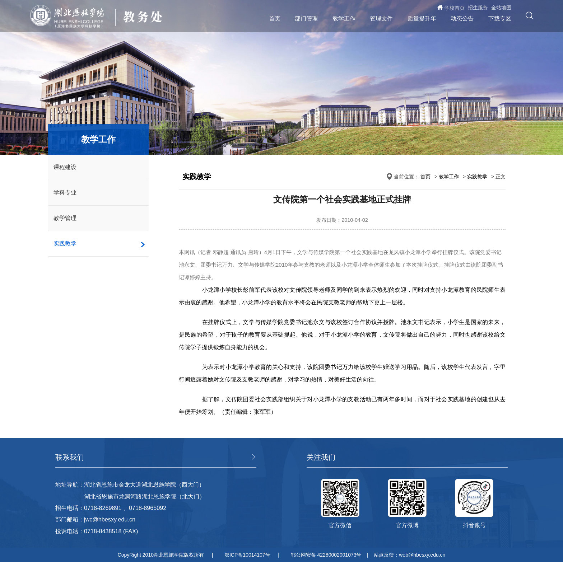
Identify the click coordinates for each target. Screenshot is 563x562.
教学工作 (343, 18)
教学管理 (64, 218)
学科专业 (64, 192)
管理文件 (381, 18)
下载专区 (499, 18)
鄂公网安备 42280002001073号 (326, 555)
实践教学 (64, 243)
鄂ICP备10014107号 (247, 555)
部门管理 (306, 18)
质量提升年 (422, 18)
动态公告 (462, 18)
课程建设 (64, 167)
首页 (274, 18)
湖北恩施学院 (70, 16)
